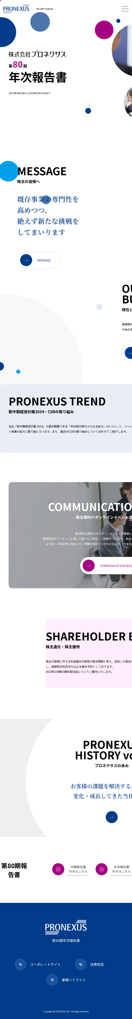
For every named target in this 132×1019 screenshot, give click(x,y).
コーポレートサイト (37, 964)
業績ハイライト (66, 980)
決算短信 (89, 964)
